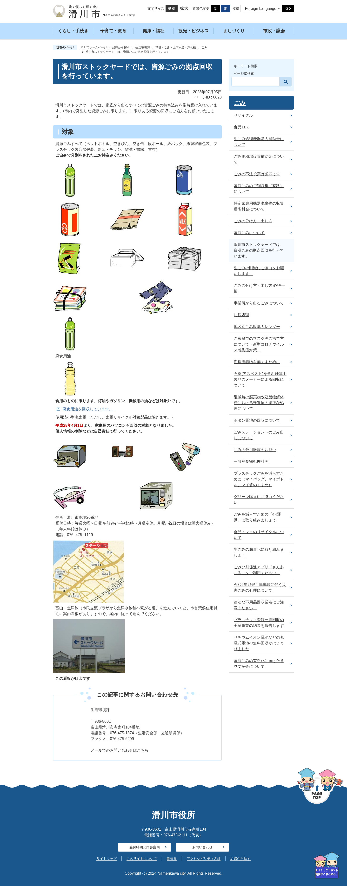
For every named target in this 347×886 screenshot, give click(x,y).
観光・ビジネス (193, 30)
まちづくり (234, 30)
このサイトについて (142, 858)
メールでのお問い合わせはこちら (119, 750)
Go (288, 8)
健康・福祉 (153, 30)
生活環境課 (142, 47)
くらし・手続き (73, 30)
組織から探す (121, 47)
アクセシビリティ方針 (203, 858)
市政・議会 (274, 30)
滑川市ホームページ (94, 47)
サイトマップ (106, 858)
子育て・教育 (113, 30)
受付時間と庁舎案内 (144, 847)
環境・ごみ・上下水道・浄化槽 (175, 47)
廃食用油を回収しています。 (88, 409)
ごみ (204, 47)
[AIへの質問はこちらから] (326, 865)
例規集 (172, 858)
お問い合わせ (202, 847)
